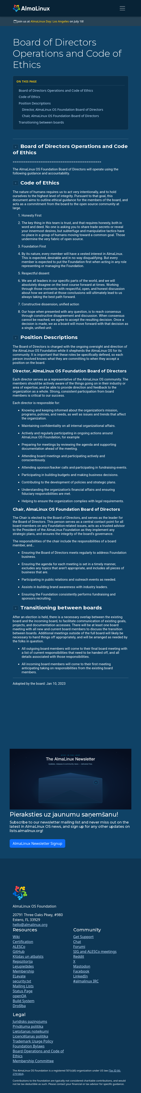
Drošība (19, 1005)
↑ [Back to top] (16, 147)
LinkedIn (80, 976)
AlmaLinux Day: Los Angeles (49, 21)
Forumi (79, 946)
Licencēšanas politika (30, 1036)
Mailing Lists (23, 986)
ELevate (19, 976)
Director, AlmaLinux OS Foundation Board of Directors (62, 109)
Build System (24, 1000)
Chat (77, 941)
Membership (23, 971)
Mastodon (81, 966)
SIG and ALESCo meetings (95, 951)
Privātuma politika (28, 1026)
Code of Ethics (29, 97)
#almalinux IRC (86, 981)
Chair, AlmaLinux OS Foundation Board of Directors (60, 116)
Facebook (81, 971)
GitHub (19, 951)
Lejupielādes (23, 966)
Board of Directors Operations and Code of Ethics (56, 90)
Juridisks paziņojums (30, 1021)
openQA (19, 995)
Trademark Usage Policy (33, 1041)
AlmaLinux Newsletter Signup (37, 843)
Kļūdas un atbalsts (28, 956)
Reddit (78, 956)
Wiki (16, 936)
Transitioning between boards (41, 122)
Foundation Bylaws (29, 1046)
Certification (23, 941)
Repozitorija (23, 961)
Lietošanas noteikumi (31, 1031)
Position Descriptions (35, 103)
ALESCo (19, 946)
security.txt (22, 981)
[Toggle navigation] (122, 8)
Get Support (83, 936)
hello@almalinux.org (30, 924)
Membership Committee (33, 1060)
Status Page (23, 991)
